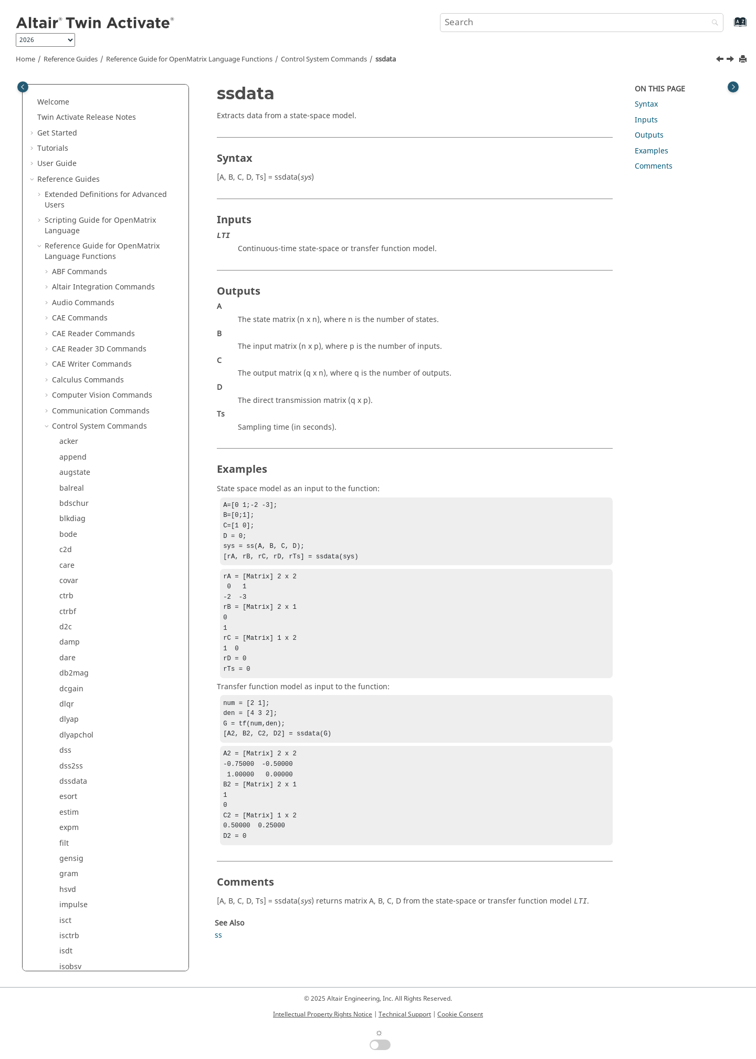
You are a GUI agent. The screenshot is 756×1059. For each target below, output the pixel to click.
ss (63, 168)
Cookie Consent (460, 1014)
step (67, 246)
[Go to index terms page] (729, 27)
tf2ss (67, 277)
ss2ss (68, 184)
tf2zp (68, 308)
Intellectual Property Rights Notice (322, 1014)
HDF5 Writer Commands (94, 564)
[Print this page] (744, 60)
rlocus (70, 106)
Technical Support (405, 1014)
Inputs (646, 120)
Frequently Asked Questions (86, 951)
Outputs (649, 135)
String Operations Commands (104, 765)
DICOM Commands (85, 457)
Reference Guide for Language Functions (189, 59)
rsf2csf (71, 122)
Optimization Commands (96, 688)
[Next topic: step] (731, 60)
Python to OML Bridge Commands (111, 858)
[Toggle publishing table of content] (22, 86)
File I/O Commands (86, 503)
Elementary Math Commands (103, 487)
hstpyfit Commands (86, 580)
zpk (65, 384)
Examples (651, 151)
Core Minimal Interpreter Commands (96, 421)
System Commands (85, 781)
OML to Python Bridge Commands (111, 842)
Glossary (60, 935)
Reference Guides (71, 59)
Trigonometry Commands (97, 827)
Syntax (646, 104)
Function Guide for (102, 889)
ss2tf (67, 199)
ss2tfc (69, 215)
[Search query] (581, 22)
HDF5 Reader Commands (96, 549)
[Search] (712, 23)
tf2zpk (70, 323)
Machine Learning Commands (105, 673)
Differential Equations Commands (111, 472)
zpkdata (73, 400)
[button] (55, 92)
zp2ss (69, 354)
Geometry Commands (90, 518)
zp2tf (68, 369)
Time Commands (81, 812)
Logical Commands (85, 657)
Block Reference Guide (84, 873)
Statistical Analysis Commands (105, 750)
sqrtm (69, 153)
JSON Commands (82, 611)
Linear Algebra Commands (99, 642)
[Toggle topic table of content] (733, 86)
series (69, 137)
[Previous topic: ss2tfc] (721, 60)
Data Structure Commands (98, 441)
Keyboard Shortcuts (79, 920)
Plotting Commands (86, 704)
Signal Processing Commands (104, 735)
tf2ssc (69, 292)
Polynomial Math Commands (102, 719)
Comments (654, 166)
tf (62, 261)
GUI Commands (79, 534)
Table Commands (82, 796)
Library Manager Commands (102, 626)
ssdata (385, 59)
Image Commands (84, 595)
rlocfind (73, 91)
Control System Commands (324, 59)
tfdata (69, 338)
